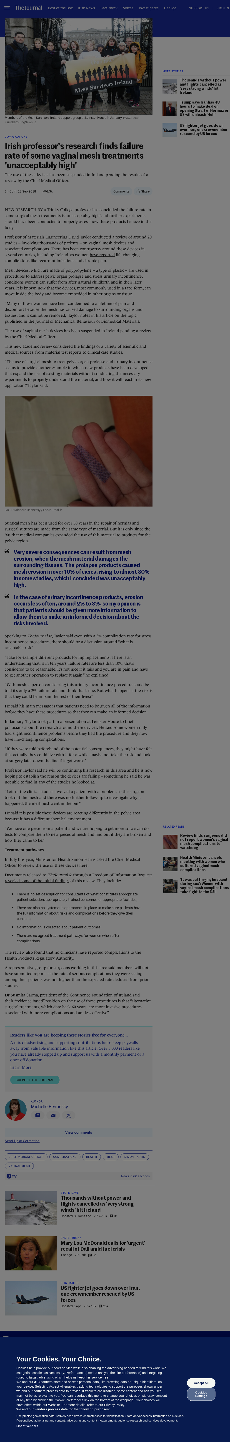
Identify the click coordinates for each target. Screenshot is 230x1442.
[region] (115, 1389)
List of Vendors (27, 1426)
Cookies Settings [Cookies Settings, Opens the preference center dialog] (201, 1394)
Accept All (201, 1383)
